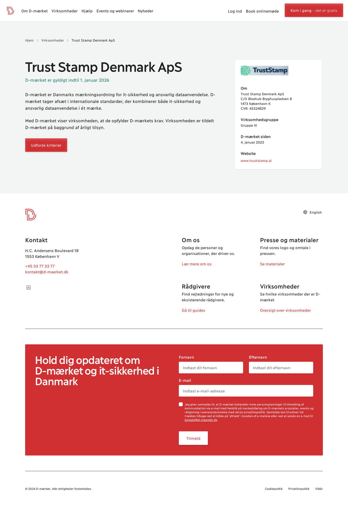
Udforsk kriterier (46, 145)
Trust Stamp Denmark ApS (93, 40)
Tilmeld (193, 438)
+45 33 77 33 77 (40, 265)
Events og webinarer (115, 10)
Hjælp (87, 10)
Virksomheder (64, 10)
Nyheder (145, 10)
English (312, 212)
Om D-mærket (34, 10)
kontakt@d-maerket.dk (46, 271)
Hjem (29, 40)
